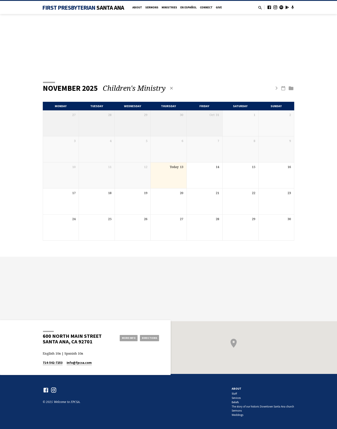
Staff (234, 393)
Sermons (151, 7)
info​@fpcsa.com (79, 363)
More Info (124, 338)
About (137, 7)
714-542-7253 (53, 363)
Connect (206, 7)
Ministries (169, 7)
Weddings (237, 415)
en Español (188, 7)
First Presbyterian (83, 7)
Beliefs (235, 402)
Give (219, 7)
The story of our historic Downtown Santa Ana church (263, 406)
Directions (148, 338)
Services (236, 398)
